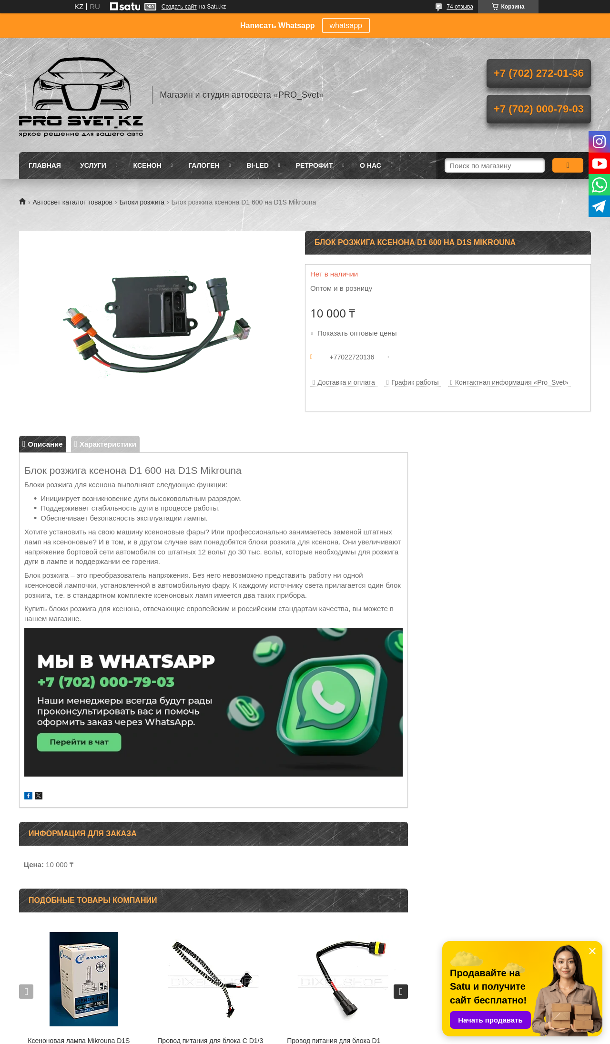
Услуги (93, 165)
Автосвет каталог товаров (72, 202)
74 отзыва (460, 6)
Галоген (203, 165)
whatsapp (346, 25)
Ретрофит (314, 165)
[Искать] (567, 165)
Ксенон (147, 165)
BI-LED (257, 165)
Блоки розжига (141, 202)
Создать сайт (179, 6)
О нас (370, 165)
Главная (45, 165)
